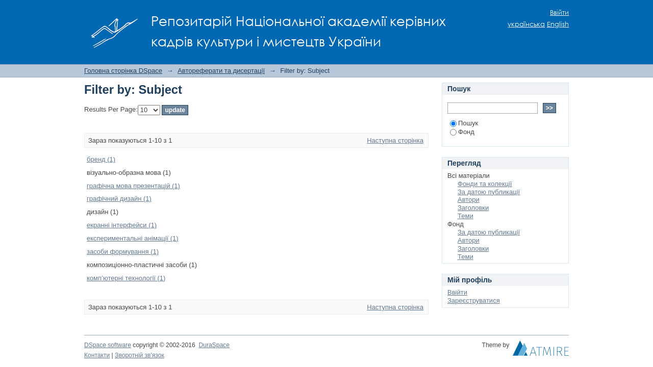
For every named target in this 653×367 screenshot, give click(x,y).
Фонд (462, 132)
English (558, 24)
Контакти (97, 355)
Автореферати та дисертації (221, 70)
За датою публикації (489, 192)
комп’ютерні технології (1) (126, 278)
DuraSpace (213, 345)
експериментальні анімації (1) (133, 238)
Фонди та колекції (485, 184)
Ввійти (559, 12)
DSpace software (107, 345)
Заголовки (473, 208)
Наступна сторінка (395, 140)
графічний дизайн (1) (119, 198)
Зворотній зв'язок (139, 355)
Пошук (464, 123)
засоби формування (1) (123, 251)
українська (526, 24)
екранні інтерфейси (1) (122, 225)
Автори (469, 199)
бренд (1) (101, 159)
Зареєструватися (473, 300)
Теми (465, 216)
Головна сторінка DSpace (123, 70)
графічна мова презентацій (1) (133, 186)
